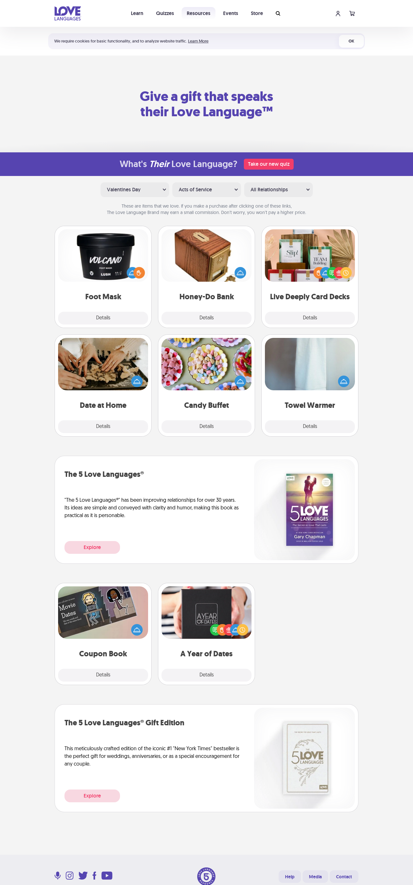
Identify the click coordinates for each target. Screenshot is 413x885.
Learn (137, 13)
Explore (92, 547)
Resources (198, 13)
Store (257, 13)
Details (103, 318)
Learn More (198, 41)
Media (315, 877)
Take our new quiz (268, 164)
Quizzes (165, 13)
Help (290, 877)
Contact (344, 877)
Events (230, 13)
